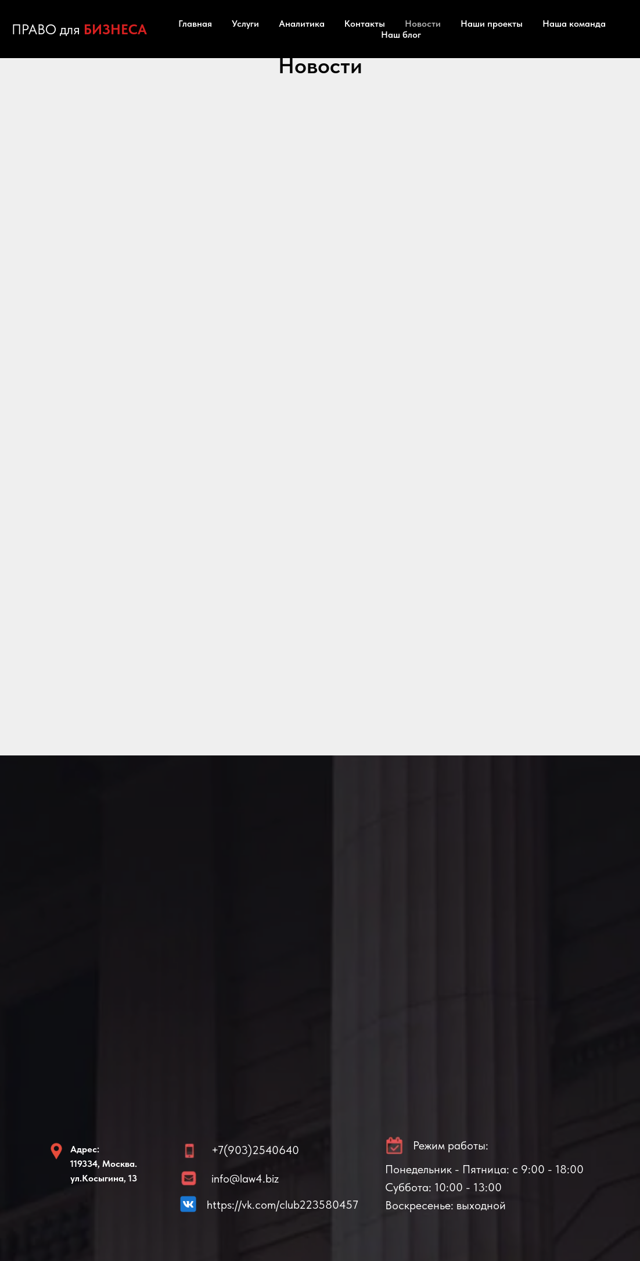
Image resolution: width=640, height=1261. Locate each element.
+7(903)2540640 (255, 1150)
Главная (195, 23)
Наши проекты (492, 23)
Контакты (364, 23)
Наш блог (401, 34)
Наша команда (574, 23)
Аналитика (302, 23)
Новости (423, 23)
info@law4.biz (245, 1178)
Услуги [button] (245, 23)
